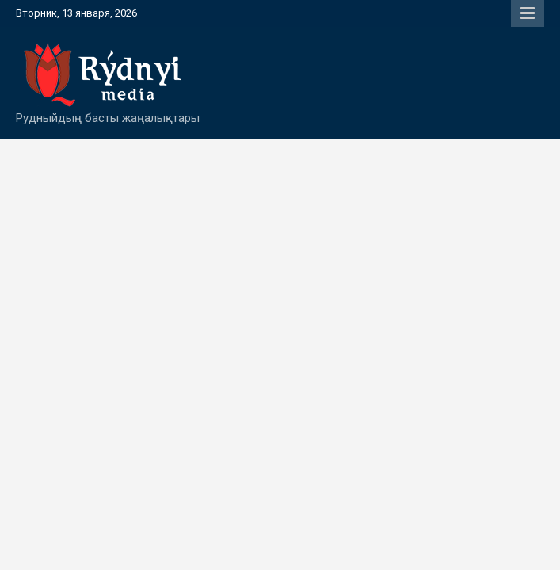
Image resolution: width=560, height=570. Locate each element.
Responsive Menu (527, 13)
